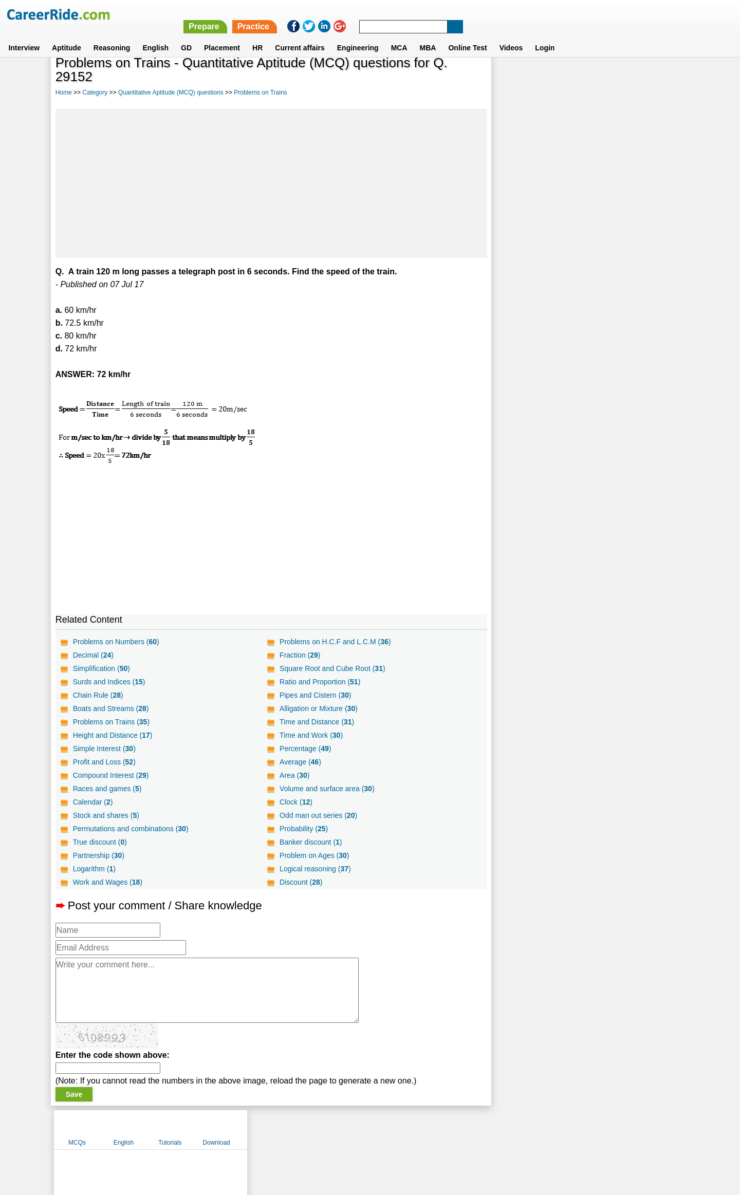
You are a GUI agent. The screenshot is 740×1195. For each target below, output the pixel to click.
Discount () (300, 882)
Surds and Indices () (109, 682)
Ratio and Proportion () (319, 682)
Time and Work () (310, 735)
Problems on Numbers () (116, 642)
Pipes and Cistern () (314, 695)
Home (63, 92)
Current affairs (299, 35)
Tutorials (609, 78)
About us (277, 1129)
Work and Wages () (107, 882)
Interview (24, 35)
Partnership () (98, 855)
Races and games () (107, 789)
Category (94, 92)
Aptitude (66, 35)
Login (544, 35)
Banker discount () (310, 842)
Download (655, 78)
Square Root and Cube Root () (331, 668)
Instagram (482, 1129)
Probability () (303, 829)
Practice (523, 14)
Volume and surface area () (326, 789)
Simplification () (101, 668)
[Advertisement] (270, 183)
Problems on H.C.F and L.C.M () (334, 642)
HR (257, 35)
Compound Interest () (111, 775)
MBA (428, 35)
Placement (222, 35)
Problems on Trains (260, 92)
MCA (399, 35)
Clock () (295, 802)
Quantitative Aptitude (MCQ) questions (171, 92)
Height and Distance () (113, 735)
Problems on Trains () (111, 722)
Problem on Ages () (313, 855)
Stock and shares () (106, 815)
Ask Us (407, 1129)
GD (186, 35)
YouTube (443, 1129)
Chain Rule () (98, 695)
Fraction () (299, 655)
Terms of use (365, 1129)
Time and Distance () (316, 722)
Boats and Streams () (111, 708)
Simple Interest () (104, 748)
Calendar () (93, 802)
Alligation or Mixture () (318, 708)
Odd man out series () (318, 815)
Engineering (358, 35)
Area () (294, 775)
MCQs (516, 78)
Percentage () (304, 748)
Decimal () (93, 655)
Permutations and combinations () (131, 829)
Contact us (318, 1129)
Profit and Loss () (104, 762)
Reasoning (112, 35)
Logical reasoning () (314, 869)
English (155, 35)
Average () (300, 762)
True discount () (100, 842)
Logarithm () (94, 869)
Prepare (473, 14)
